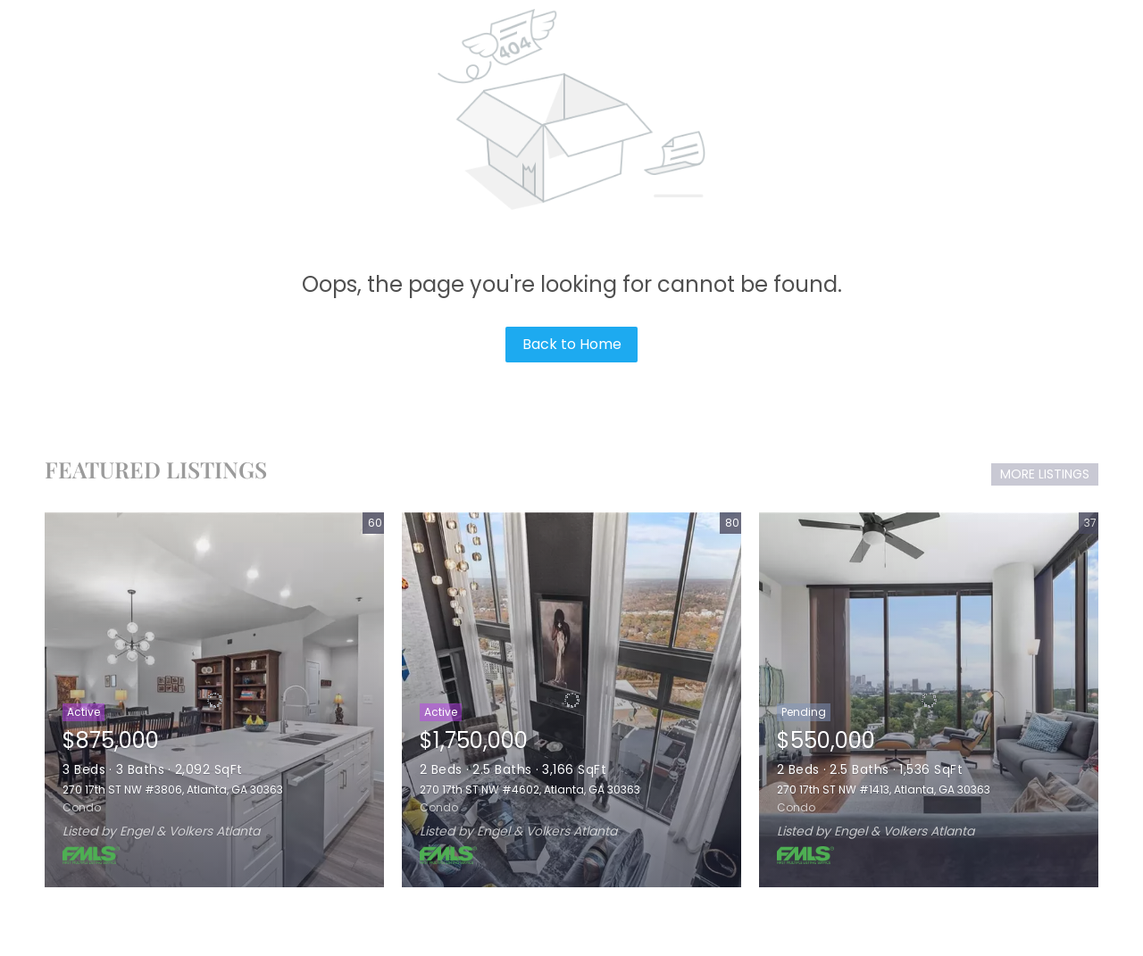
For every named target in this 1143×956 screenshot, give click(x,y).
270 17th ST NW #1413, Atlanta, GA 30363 (883, 789)
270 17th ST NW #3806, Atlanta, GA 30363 (173, 789)
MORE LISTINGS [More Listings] (1044, 474)
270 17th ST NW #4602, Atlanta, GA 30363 (530, 789)
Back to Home (572, 344)
